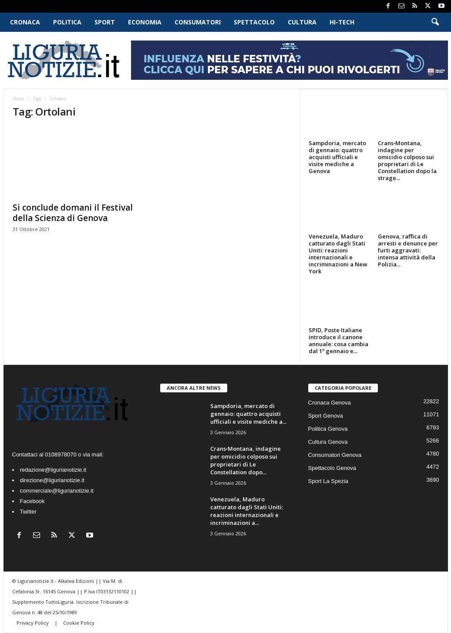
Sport (104, 22)
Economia (145, 22)
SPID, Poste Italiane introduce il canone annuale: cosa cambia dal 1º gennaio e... (338, 340)
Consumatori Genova (335, 455)
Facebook (32, 501)
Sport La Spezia (328, 481)
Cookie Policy (78, 622)
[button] (434, 22)
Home (18, 98)
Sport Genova (325, 415)
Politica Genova (328, 428)
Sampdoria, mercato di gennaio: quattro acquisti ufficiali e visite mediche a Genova (337, 157)
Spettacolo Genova (332, 468)
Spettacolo (254, 22)
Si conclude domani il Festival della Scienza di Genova (73, 213)
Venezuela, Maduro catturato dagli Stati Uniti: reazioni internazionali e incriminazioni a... (246, 511)
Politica (67, 22)
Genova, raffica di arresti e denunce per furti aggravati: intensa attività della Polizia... (408, 250)
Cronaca (25, 22)
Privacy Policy (33, 622)
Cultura (302, 22)
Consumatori (198, 22)
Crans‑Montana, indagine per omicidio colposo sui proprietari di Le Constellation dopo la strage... (407, 160)
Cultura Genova (328, 442)
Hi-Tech (342, 22)
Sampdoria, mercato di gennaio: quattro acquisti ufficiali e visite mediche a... (248, 413)
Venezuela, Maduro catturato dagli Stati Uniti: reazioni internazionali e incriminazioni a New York (338, 253)
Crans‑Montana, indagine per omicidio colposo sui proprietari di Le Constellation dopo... (245, 460)
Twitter (28, 511)
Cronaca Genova (329, 402)
